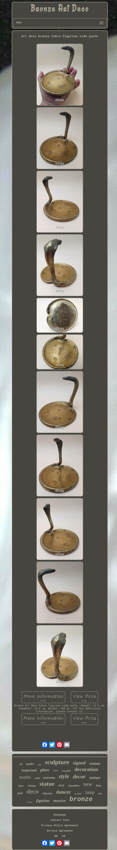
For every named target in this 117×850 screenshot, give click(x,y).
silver (78, 794)
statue (47, 783)
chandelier (74, 785)
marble (25, 777)
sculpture (57, 762)
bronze (81, 799)
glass (44, 769)
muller (30, 763)
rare (55, 770)
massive (59, 800)
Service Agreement (60, 830)
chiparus (47, 793)
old (20, 764)
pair (20, 793)
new (87, 784)
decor (79, 776)
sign (100, 793)
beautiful (66, 770)
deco (32, 791)
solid (37, 778)
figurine (42, 800)
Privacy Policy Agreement (59, 825)
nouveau (49, 777)
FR (63, 836)
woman (94, 763)
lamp (90, 792)
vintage (32, 785)
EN (56, 836)
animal (30, 802)
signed (79, 762)
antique (94, 777)
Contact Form (60, 820)
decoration (86, 769)
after (39, 765)
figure (21, 785)
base (98, 785)
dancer (63, 792)
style (64, 776)
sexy (61, 785)
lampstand (29, 770)
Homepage (60, 814)
